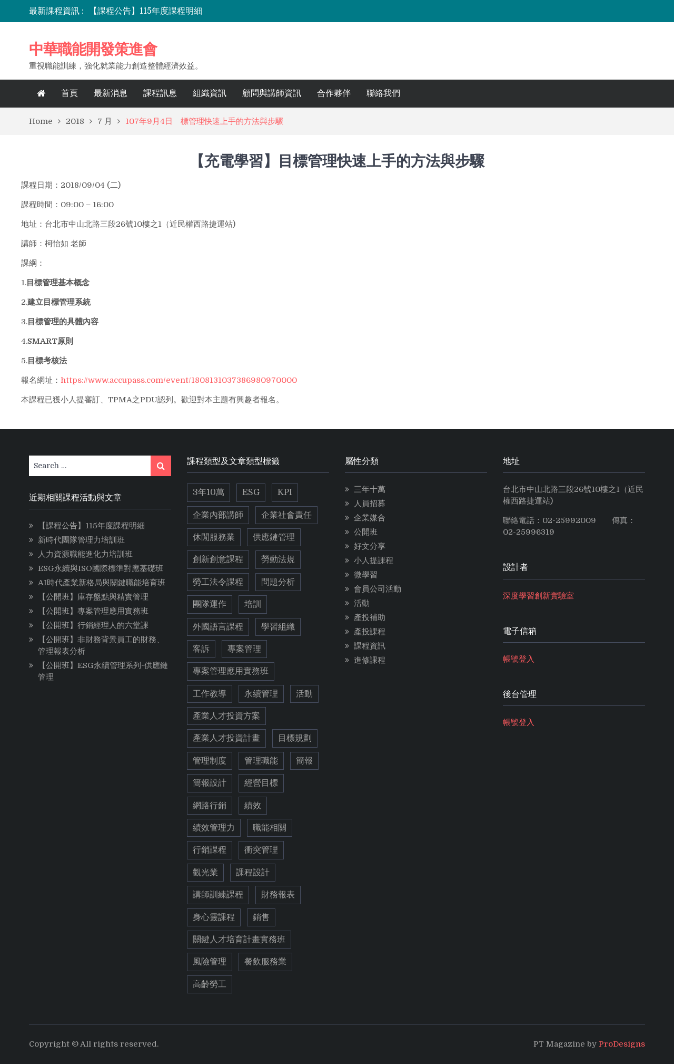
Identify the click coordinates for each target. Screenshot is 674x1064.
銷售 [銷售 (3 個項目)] (261, 917)
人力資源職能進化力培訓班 (85, 554)
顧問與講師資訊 (271, 93)
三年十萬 (369, 489)
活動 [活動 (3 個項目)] (304, 694)
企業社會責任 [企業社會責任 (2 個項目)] (286, 515)
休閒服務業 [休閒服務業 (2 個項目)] (214, 537)
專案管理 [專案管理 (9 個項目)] (244, 649)
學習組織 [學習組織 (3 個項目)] (278, 627)
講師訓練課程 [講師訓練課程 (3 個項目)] (218, 894)
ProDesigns (622, 1044)
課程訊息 (160, 93)
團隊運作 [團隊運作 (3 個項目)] (209, 604)
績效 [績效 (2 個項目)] (252, 805)
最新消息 (110, 93)
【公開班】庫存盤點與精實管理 (93, 597)
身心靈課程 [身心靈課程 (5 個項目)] (214, 917)
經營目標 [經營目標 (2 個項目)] (261, 783)
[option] (244, 11)
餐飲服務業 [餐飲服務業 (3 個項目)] (265, 961)
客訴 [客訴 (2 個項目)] (201, 649)
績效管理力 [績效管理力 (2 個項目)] (214, 828)
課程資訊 (369, 646)
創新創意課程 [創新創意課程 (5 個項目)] (218, 559)
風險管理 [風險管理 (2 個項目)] (209, 961)
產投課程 (369, 631)
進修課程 (369, 660)
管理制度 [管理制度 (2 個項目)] (209, 761)
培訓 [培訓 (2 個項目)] (252, 604)
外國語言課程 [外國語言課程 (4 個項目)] (218, 627)
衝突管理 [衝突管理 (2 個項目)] (261, 850)
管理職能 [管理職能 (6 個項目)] (261, 761)
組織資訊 (209, 93)
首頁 (69, 93)
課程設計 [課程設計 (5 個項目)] (253, 872)
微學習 (366, 574)
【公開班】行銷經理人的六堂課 (93, 625)
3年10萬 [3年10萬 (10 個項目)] (208, 492)
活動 (362, 603)
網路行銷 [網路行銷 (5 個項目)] (209, 805)
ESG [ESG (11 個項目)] (251, 492)
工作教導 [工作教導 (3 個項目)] (209, 694)
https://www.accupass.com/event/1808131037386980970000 (179, 380)
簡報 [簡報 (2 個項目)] (304, 761)
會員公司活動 (377, 589)
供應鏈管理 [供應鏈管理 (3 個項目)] (274, 537)
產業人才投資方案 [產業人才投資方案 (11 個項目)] (226, 716)
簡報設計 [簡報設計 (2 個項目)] (209, 783)
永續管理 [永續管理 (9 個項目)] (261, 694)
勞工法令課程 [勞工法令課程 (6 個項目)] (218, 582)
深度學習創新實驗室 (538, 596)
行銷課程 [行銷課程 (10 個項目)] (209, 850)
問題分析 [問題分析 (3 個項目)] (278, 582)
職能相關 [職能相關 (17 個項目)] (269, 828)
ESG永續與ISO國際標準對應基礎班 (100, 568)
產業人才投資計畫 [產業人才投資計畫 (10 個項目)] (226, 738)
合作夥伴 (334, 93)
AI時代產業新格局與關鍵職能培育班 (101, 582)
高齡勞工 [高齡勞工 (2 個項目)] (209, 984)
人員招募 (369, 503)
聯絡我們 (383, 93)
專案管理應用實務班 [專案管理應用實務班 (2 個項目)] (231, 671)
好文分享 (369, 546)
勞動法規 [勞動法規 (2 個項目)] (278, 559)
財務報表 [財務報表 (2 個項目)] (278, 894)
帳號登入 (518, 659)
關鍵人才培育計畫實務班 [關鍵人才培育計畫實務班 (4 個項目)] (239, 939)
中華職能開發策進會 (93, 49)
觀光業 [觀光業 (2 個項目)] (205, 872)
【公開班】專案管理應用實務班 (93, 611)
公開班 (366, 532)
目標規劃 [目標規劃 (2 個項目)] (295, 738)
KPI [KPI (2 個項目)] (284, 492)
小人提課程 (373, 560)
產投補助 (369, 617)
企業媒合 (369, 518)
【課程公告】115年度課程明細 (145, 11)
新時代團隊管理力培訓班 (81, 540)
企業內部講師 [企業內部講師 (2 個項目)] (218, 515)
